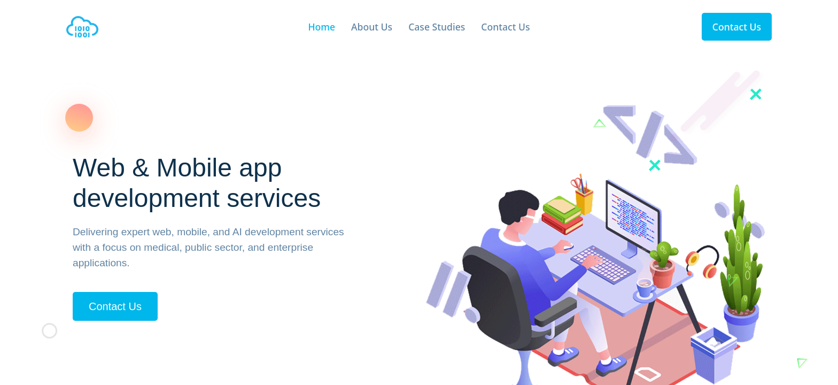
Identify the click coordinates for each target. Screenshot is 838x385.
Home (321, 26)
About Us (371, 26)
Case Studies (436, 26)
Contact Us (505, 26)
